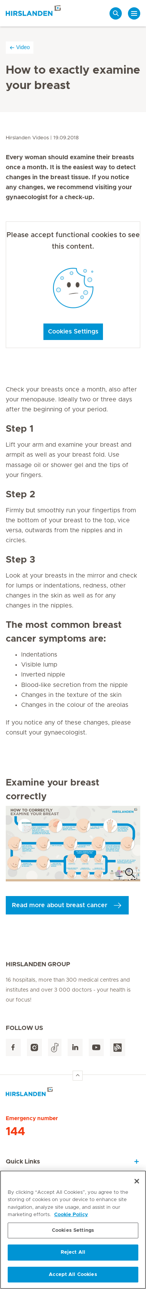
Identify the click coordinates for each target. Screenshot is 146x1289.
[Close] (136, 1183)
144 (15, 1131)
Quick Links (23, 1162)
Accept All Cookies (73, 1276)
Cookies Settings (73, 331)
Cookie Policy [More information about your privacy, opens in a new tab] (71, 1217)
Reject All (73, 1254)
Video (19, 47)
